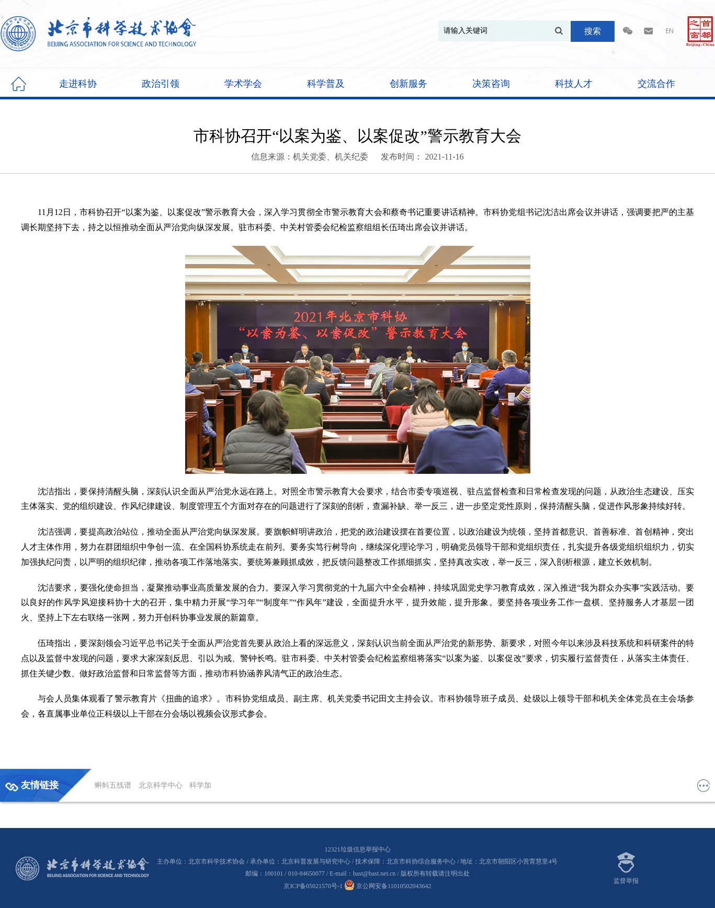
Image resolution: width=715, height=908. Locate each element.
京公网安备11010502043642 (388, 886)
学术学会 (243, 83)
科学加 (200, 785)
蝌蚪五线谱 (114, 785)
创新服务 (408, 83)
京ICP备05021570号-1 (313, 886)
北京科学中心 (162, 785)
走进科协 (78, 83)
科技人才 (574, 83)
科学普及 (326, 83)
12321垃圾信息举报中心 (358, 849)
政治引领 (160, 83)
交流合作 (656, 83)
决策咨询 (491, 83)
